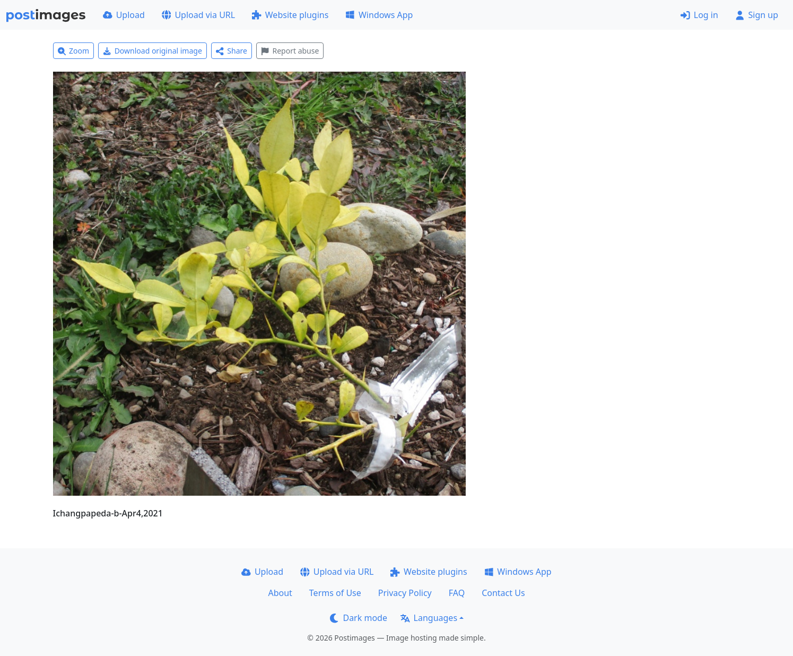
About (280, 593)
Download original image (152, 51)
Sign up (756, 15)
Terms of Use (335, 593)
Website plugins (290, 15)
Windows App (379, 15)
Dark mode (358, 618)
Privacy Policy (405, 593)
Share (231, 51)
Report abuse (290, 51)
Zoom (74, 51)
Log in (699, 15)
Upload (124, 15)
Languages (428, 618)
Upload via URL (198, 15)
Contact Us (503, 593)
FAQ (457, 593)
